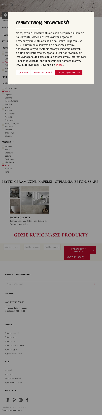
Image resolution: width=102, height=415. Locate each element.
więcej (59, 65)
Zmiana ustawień (43, 73)
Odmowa (23, 73)
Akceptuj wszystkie (69, 73)
